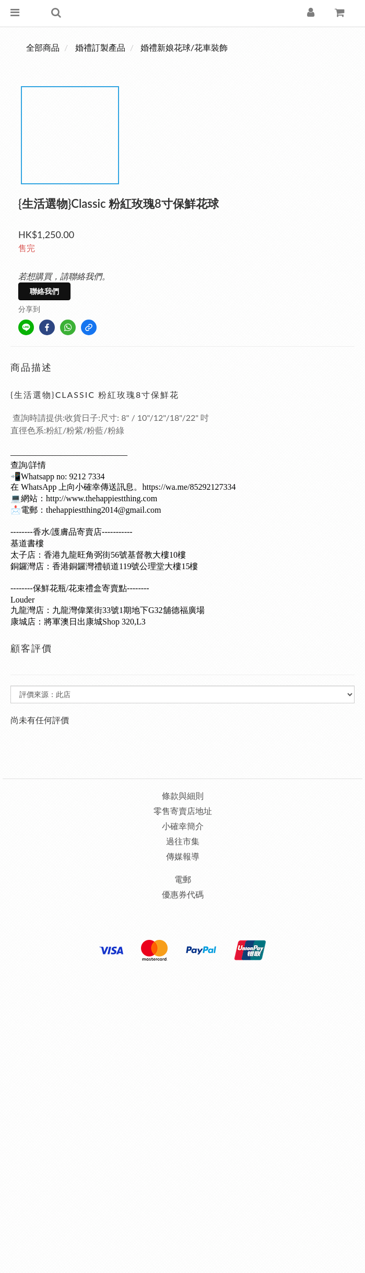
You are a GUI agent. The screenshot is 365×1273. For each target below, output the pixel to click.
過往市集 (182, 841)
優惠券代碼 (183, 894)
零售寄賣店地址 (183, 811)
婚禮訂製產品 (100, 47)
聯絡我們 (44, 291)
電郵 (182, 879)
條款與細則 (183, 795)
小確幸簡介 (183, 826)
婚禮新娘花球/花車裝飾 (184, 47)
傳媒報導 (182, 856)
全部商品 (43, 47)
